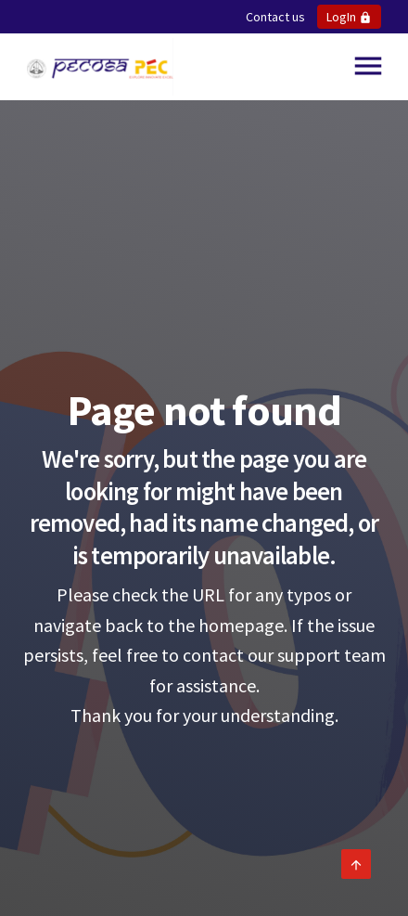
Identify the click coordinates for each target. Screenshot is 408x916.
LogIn (349, 16)
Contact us (275, 16)
